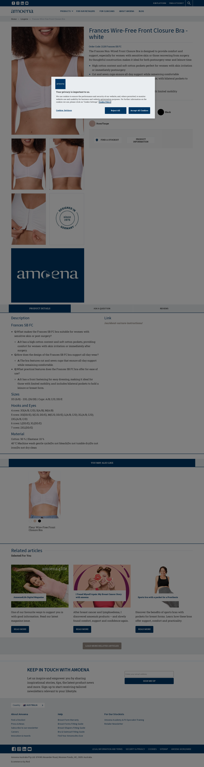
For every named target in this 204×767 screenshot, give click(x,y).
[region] (103, 97)
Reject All (115, 110)
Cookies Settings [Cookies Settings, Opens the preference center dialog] (64, 110)
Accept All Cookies (139, 110)
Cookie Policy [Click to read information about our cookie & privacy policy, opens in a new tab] (105, 102)
